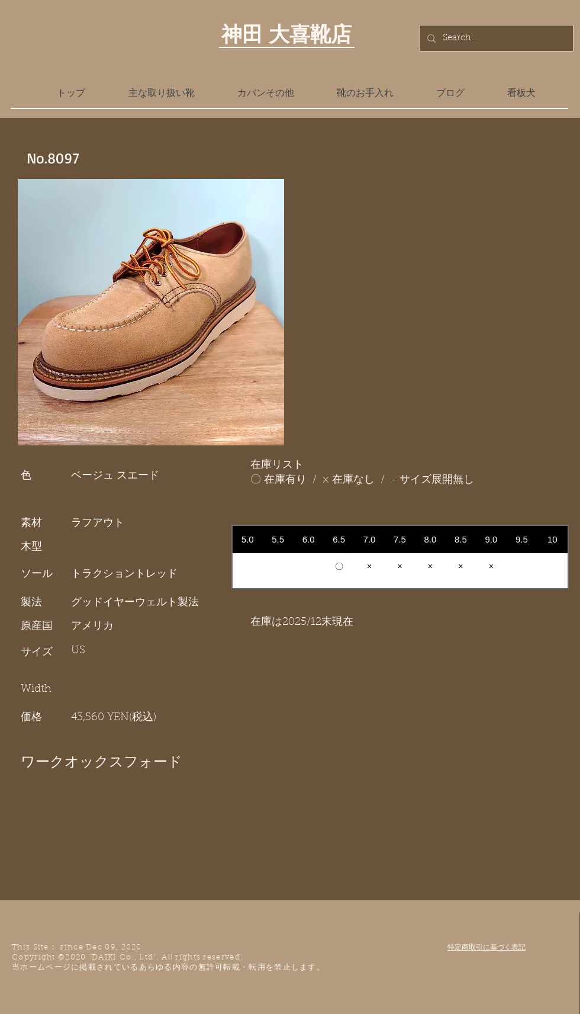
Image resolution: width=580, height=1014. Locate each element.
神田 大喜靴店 (286, 34)
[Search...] (495, 38)
